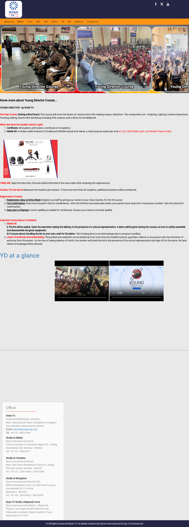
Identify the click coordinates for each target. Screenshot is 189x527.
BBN (20, 21)
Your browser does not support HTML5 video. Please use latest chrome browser (82, 281)
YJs (30, 21)
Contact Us (92, 21)
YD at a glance (19, 255)
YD (62, 21)
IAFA (54, 21)
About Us (9, 21)
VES (46, 21)
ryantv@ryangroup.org (25, 429)
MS (69, 21)
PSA (38, 21)
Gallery (78, 21)
